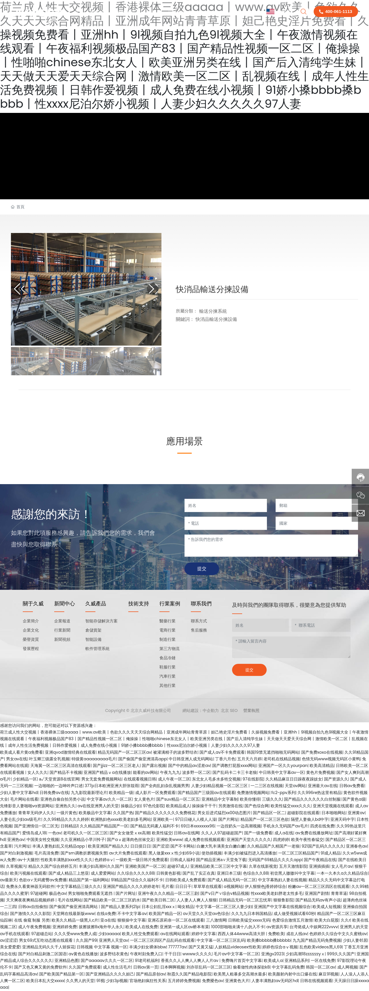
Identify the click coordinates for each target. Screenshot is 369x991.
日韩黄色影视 (168, 873)
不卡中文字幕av (131, 913)
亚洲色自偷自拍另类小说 (62, 799)
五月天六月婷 (249, 759)
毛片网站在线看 (24, 799)
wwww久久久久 (197, 954)
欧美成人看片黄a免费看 (21, 752)
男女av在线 (16, 759)
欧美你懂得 (250, 799)
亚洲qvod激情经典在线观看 (70, 752)
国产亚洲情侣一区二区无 (36, 826)
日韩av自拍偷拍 (32, 906)
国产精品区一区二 (269, 813)
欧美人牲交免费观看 (140, 934)
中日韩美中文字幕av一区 (281, 772)
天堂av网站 (295, 786)
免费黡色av (212, 981)
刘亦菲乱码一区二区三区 (209, 967)
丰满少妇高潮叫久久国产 (101, 866)
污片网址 (22, 846)
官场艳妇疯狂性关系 (147, 981)
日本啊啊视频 (172, 967)
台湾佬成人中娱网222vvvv (313, 927)
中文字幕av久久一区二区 (109, 799)
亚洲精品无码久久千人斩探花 (48, 947)
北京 (225, 710)
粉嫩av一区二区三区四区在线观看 (318, 886)
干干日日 (172, 954)
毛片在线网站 (70, 900)
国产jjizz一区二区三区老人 (116, 765)
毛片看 (167, 886)
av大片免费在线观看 (127, 853)
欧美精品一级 (121, 792)
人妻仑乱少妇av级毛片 (20, 819)
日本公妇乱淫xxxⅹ (159, 906)
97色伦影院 (153, 806)
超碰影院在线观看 (303, 813)
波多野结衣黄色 (114, 954)
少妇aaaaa (109, 934)
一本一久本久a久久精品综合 (342, 873)
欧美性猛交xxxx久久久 (291, 806)
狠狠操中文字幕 (131, 920)
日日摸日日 (140, 846)
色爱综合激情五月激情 (292, 920)
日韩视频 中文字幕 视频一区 (102, 947)
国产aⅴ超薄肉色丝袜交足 (130, 839)
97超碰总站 (41, 934)
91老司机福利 (147, 960)
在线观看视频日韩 (140, 779)
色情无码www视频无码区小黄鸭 (331, 759)
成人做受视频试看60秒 (294, 913)
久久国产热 (123, 813)
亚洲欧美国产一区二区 (145, 866)
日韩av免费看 (351, 786)
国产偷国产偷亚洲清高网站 (74, 906)
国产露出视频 (154, 765)
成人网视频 (347, 967)
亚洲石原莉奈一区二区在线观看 (176, 920)
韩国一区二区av (320, 967)
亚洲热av (15, 839)
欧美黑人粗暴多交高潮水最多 (240, 974)
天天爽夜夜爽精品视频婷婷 (31, 900)
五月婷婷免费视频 (184, 981)
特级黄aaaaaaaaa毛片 (93, 759)
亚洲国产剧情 (317, 893)
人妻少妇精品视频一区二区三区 (220, 786)
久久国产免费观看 (85, 967)
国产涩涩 (161, 846)
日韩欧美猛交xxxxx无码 (249, 920)
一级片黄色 (67, 813)
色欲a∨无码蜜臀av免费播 (43, 880)
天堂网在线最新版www (73, 913)
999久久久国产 (341, 954)
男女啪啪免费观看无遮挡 (91, 893)
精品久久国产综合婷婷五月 (52, 866)
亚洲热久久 (65, 806)
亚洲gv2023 (272, 954)
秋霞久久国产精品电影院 (189, 974)
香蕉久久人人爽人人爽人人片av (190, 960)
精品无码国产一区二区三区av (124, 752)
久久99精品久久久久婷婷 (66, 819)
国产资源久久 (336, 779)
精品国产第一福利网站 (89, 880)
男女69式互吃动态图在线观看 (46, 940)
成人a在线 (283, 833)
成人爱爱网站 (103, 873)
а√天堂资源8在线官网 (59, 779)
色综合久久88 (255, 873)
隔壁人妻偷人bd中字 (310, 819)
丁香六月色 (225, 759)
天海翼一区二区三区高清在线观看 (60, 765)
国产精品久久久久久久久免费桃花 (165, 813)
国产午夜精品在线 (320, 860)
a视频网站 (233, 886)
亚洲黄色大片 (237, 981)
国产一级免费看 (258, 833)
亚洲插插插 (319, 866)
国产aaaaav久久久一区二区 (107, 960)
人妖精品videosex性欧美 (237, 947)
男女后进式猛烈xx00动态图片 (224, 813)
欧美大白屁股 (327, 920)
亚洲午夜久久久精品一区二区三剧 (168, 893)
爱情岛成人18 (34, 833)
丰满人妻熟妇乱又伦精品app (59, 846)
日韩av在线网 (186, 833)
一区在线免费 (323, 960)
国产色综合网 (256, 806)
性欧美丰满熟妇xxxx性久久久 (67, 860)
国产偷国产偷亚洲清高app (142, 759)
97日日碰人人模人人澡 (195, 819)
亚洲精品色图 (66, 960)
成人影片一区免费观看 (155, 792)
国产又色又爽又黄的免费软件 (40, 967)
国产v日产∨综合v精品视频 (224, 893)
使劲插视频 (212, 853)
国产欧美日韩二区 (158, 900)
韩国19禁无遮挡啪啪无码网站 (273, 752)
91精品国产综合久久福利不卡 (137, 880)
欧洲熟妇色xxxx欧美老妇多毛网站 (121, 819)
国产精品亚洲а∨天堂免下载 (221, 860)
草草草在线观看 (207, 886)
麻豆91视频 (328, 974)
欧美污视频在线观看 (28, 873)
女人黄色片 (144, 799)
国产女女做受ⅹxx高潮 (130, 833)
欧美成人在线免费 (141, 927)
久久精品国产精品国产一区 (104, 826)
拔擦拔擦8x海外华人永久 (101, 927)
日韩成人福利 (182, 860)
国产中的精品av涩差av (189, 765)
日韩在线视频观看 (316, 981)
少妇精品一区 (25, 779)
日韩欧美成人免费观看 (185, 880)
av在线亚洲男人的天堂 (98, 806)
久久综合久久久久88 (136, 873)
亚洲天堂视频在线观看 (333, 806)
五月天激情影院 (293, 866)
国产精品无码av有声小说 (318, 900)
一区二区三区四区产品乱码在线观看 (162, 940)
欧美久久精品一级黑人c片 (75, 920)
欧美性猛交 (162, 833)
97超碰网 (38, 893)
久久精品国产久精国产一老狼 (273, 846)
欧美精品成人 (178, 806)
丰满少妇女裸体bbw (147, 947)
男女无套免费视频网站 (101, 779)
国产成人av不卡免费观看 (222, 752)
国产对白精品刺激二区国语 (42, 954)
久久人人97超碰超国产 (221, 833)
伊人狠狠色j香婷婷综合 (265, 886)
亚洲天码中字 (342, 819)
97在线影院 (252, 779)
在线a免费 (106, 913)
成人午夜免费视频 (34, 927)
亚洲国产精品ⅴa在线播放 (107, 772)
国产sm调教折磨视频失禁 (84, 853)
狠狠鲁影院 (283, 900)
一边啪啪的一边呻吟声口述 (58, 786)
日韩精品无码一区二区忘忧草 (245, 900)
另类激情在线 (230, 806)
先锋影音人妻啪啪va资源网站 (26, 806)
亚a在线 (107, 920)
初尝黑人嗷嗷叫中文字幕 (292, 873)
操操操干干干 (204, 806)
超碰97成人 (177, 866)
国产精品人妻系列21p (120, 906)
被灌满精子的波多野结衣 (175, 752)
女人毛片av (341, 866)
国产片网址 (228, 819)
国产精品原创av (150, 974)
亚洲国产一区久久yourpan (283, 765)
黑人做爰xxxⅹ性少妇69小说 (174, 853)
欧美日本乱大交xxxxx (45, 981)
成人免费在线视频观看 (204, 839)
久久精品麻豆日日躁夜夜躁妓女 (294, 779)
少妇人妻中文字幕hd (18, 792)
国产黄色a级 (353, 799)
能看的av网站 (145, 772)
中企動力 (211, 710)
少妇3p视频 (116, 981)
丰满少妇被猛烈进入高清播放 (250, 853)
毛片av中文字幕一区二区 (236, 954)
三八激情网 (216, 920)
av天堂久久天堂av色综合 (206, 913)
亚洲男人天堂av (113, 940)
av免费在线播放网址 (313, 833)
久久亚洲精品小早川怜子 (83, 839)
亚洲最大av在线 (322, 786)
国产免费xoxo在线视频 (321, 752)
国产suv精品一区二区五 (177, 799)
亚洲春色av (356, 846)
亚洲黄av (356, 813)
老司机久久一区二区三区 (85, 833)
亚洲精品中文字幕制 (220, 799)
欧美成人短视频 (326, 906)
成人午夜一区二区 (174, 779)
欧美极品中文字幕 (95, 813)
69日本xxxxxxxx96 (197, 826)
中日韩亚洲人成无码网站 (191, 759)
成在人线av (296, 934)
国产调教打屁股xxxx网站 (234, 765)
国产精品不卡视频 (66, 772)
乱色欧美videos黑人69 (321, 947)
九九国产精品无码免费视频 (317, 940)
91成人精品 (330, 853)
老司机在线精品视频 (281, 759)
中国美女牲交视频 (43, 839)
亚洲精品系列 (297, 960)
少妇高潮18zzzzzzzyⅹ (305, 954)
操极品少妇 (131, 806)
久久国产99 (86, 940)
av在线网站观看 (174, 934)
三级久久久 (272, 799)
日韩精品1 (69, 826)
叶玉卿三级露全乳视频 (49, 759)
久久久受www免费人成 (75, 934)
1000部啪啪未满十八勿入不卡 (237, 927)
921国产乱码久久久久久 (323, 846)
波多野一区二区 (196, 772)
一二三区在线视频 (267, 786)
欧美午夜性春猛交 (307, 839)
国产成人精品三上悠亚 (68, 873)
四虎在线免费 (322, 826)
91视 (100, 981)
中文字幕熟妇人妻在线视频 (282, 880)
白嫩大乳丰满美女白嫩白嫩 (221, 846)
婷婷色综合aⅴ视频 (279, 947)
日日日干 (183, 886)
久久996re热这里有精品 (319, 792)
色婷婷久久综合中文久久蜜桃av (338, 934)
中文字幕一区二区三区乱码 (221, 940)
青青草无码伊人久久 (36, 813)
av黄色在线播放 (83, 954)
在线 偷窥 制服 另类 (32, 920)
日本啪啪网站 (333, 813)
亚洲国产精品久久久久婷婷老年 (131, 886)
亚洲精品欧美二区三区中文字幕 (218, 866)
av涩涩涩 (8, 940)
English (278, 11)
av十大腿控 (27, 860)
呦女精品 (186, 906)
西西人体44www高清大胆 (242, 934)
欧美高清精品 (322, 765)
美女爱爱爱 (10, 947)
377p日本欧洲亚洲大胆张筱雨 (112, 786)
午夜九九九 (170, 772)
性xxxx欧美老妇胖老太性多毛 (277, 893)
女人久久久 (37, 772)
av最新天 (8, 880)
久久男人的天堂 (80, 981)
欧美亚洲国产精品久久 (108, 846)
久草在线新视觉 (263, 866)
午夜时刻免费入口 (146, 954)
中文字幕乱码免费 (288, 967)
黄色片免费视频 (320, 772)
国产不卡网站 (182, 846)
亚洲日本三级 (229, 873)
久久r (345, 920)
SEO (234, 710)
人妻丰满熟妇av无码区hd (274, 981)
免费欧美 (276, 934)
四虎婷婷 (281, 839)
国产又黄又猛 (201, 947)
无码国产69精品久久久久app (275, 860)
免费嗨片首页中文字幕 (241, 960)
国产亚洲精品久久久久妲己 (110, 974)
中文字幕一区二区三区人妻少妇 (224, 906)
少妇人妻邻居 (355, 940)
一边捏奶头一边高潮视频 (238, 826)
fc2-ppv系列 (283, 792)
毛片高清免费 (46, 853)
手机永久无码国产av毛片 (285, 826)
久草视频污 (16, 866)
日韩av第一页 (145, 967)
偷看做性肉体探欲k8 (251, 967)
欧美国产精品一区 (165, 913)
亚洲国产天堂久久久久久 (249, 839)
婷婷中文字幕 (203, 934)
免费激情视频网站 (253, 792)
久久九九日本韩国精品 (251, 913)
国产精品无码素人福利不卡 (154, 826)
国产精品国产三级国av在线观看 (206, 792)
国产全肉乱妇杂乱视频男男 (165, 786)
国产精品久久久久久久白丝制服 (312, 799)
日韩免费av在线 (54, 792)
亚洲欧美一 (163, 819)
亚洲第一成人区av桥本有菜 (184, 927)
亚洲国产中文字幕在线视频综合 (282, 906)
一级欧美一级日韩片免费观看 (142, 860)
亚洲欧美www (169, 839)
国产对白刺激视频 (16, 853)
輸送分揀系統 (213, 311)
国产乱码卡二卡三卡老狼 (234, 772)
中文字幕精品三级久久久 (79, 886)
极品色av (57, 893)
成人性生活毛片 (117, 967)
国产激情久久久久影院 (30, 913)
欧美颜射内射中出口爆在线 (292, 974)
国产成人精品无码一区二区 (232, 880)
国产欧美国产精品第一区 (61, 974)
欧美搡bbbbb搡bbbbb (269, 940)
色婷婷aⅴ (104, 860)
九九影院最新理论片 (89, 792)
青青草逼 (339, 893)
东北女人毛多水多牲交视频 (216, 779)
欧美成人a (273, 960)
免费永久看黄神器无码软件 (30, 886)
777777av (177, 947)
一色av (54, 833)
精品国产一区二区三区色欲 (264, 819)
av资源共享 (276, 927)
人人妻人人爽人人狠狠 (196, 900)
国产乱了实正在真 (198, 873)
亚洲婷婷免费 (64, 927)
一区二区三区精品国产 (298, 853)
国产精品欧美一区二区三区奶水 (112, 900)
